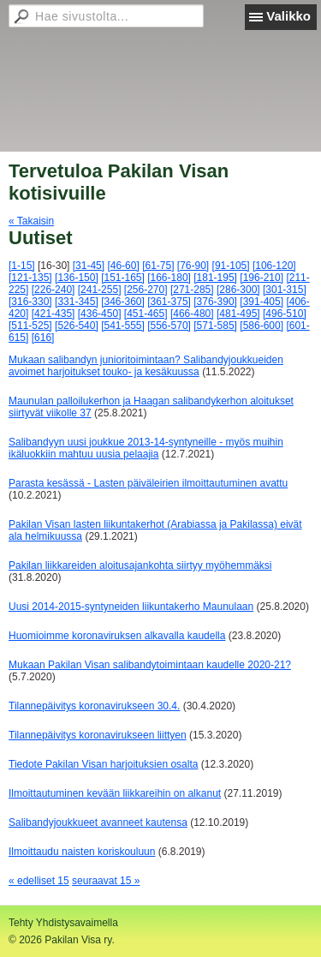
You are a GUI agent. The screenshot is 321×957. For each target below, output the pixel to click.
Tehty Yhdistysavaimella (63, 923)
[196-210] (261, 278)
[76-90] (193, 266)
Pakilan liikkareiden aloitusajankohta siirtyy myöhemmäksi (140, 565)
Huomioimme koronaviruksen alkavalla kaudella (117, 636)
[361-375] (169, 302)
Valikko (288, 16)
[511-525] (30, 326)
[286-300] (238, 290)
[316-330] (30, 302)
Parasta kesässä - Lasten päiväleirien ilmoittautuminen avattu (148, 483)
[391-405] (261, 302)
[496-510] (284, 314)
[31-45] (88, 266)
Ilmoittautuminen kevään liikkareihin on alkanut (115, 793)
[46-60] (123, 266)
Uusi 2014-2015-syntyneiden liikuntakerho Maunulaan (131, 607)
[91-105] (231, 266)
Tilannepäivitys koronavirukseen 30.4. (94, 706)
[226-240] (53, 290)
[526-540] (76, 326)
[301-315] (284, 290)
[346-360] (123, 302)
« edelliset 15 (39, 881)
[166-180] (169, 278)
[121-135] (30, 278)
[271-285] (192, 290)
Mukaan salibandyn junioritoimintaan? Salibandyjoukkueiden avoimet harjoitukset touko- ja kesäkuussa (146, 366)
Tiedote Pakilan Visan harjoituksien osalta (103, 764)
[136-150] (76, 278)
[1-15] (22, 266)
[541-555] (123, 326)
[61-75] (158, 266)
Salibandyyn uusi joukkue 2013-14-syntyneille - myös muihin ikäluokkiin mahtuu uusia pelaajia (146, 448)
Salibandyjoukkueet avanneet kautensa (98, 822)
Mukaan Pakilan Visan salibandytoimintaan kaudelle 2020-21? (150, 665)
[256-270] (146, 290)
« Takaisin (31, 221)
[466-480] (192, 314)
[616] (43, 338)
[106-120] (274, 266)
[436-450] (100, 314)
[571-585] (215, 326)
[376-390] (215, 302)
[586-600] (261, 326)
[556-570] (169, 326)
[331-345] (76, 302)
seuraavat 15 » (106, 881)
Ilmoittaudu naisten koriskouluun (82, 852)
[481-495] (238, 314)
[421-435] (53, 314)
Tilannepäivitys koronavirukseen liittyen (98, 735)
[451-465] (146, 314)
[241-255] (100, 290)
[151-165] (123, 278)
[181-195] (215, 278)
